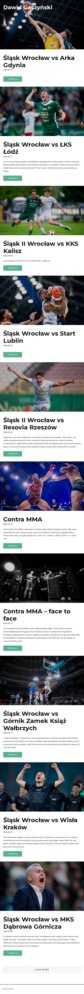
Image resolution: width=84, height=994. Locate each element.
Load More (42, 970)
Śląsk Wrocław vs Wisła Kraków (40, 824)
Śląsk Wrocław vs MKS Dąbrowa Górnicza (38, 923)
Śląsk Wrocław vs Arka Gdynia (39, 61)
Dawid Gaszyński (27, 7)
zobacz (12, 79)
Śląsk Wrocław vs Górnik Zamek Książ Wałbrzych (34, 721)
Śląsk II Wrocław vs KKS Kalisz (40, 247)
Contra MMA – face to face (36, 615)
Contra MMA (22, 519)
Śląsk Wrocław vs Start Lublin (39, 337)
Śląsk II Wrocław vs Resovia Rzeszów (33, 424)
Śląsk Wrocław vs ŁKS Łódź (37, 148)
